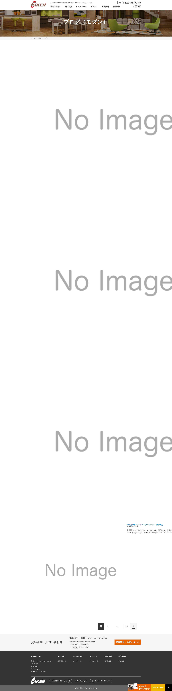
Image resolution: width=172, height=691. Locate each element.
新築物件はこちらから (59, 681)
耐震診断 (105, 7)
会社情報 (116, 7)
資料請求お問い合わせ (144, 687)
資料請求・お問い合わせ (128, 642)
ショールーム (81, 7)
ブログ (39, 38)
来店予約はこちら (81, 681)
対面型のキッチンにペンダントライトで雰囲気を (145, 525)
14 (127, 626)
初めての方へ (55, 7)
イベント (94, 7)
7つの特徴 (34, 664)
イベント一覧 (94, 661)
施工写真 (68, 7)
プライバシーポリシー (102, 681)
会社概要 (121, 661)
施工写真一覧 (62, 661)
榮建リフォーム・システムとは (41, 661)
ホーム (33, 38)
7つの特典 (34, 666)
